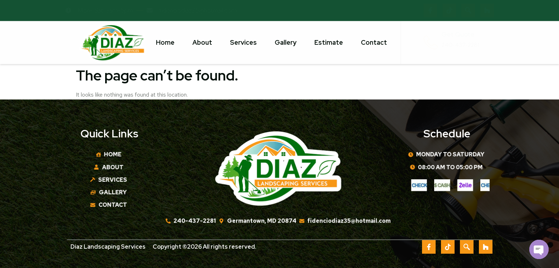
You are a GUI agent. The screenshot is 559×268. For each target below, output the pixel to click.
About (202, 42)
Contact (374, 42)
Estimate (328, 42)
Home (165, 42)
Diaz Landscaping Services (108, 247)
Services (243, 42)
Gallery (285, 42)
